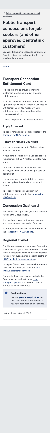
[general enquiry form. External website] (29, 297)
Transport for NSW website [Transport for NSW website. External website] (16, 135)
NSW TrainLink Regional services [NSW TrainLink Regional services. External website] (19, 259)
